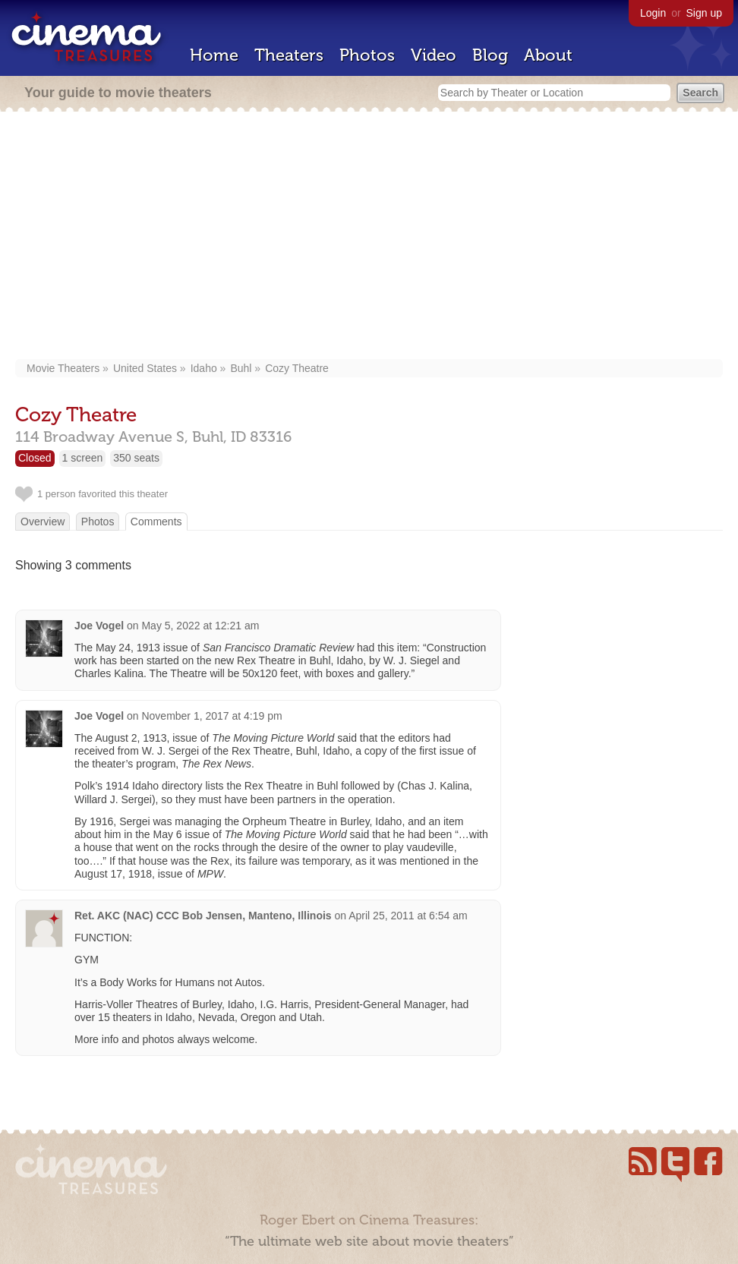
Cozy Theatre (297, 368)
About (548, 55)
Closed (35, 458)
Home (214, 55)
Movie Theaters (63, 368)
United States (145, 368)
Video (433, 55)
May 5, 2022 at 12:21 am (200, 625)
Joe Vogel (99, 625)
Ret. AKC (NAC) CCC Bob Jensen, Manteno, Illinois (203, 915)
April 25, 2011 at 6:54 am (407, 915)
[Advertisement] (369, 237)
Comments (156, 521)
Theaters (288, 55)
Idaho (204, 368)
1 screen (82, 458)
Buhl (240, 368)
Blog (490, 55)
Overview (42, 521)
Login (653, 13)
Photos (367, 55)
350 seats (136, 458)
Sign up (704, 13)
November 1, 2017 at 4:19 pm (211, 716)
